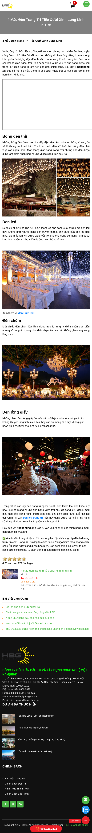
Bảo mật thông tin (15, 778)
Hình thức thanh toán (17, 788)
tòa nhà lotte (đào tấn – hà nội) (35, 751)
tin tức (45, 25)
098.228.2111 (46, 829)
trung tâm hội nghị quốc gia (33, 727)
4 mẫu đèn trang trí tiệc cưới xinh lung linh (32, 40)
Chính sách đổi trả (15, 783)
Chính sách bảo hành (17, 793)
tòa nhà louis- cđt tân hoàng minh (36, 715)
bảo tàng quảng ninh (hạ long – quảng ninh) (41, 739)
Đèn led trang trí (33, 517)
